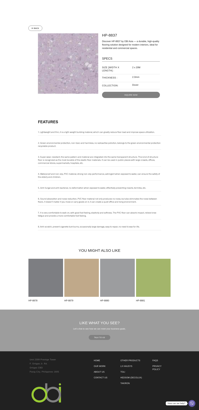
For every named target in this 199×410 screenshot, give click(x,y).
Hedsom (57, 5)
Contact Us (162, 5)
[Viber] (191, 403)
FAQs (155, 360)
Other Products (114, 5)
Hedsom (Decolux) (131, 378)
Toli (86, 5)
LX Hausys (73, 5)
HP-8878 (32, 300)
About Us (147, 5)
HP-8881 (140, 300)
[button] (57, 5)
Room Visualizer (110, 11)
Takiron (96, 5)
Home (97, 360)
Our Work (133, 5)
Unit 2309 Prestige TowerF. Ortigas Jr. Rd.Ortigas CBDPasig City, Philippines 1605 (44, 366)
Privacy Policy (157, 367)
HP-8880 (104, 300)
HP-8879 (68, 300)
